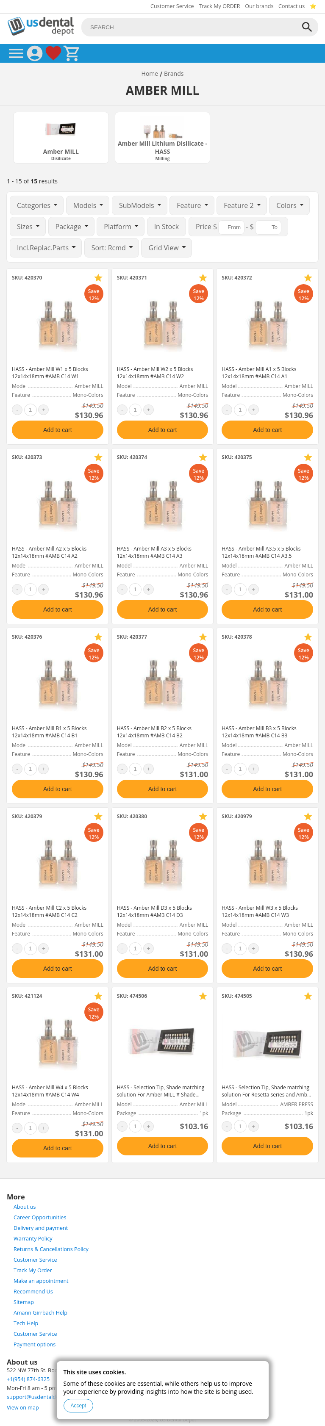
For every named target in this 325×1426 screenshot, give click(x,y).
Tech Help (26, 1323)
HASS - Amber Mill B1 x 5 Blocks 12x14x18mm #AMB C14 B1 (49, 732)
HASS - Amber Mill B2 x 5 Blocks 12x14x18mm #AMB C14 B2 (154, 732)
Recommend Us (33, 1291)
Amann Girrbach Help (40, 1312)
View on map (23, 1407)
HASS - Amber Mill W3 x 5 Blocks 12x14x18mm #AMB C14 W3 (260, 911)
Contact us (291, 6)
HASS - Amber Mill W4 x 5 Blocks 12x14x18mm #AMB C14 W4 (50, 1091)
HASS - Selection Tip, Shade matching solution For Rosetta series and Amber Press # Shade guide (267, 1094)
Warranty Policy (33, 1238)
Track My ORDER (219, 6)
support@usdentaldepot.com (43, 1397)
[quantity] (30, 410)
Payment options (35, 1344)
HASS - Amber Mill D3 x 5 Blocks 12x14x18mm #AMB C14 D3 (154, 911)
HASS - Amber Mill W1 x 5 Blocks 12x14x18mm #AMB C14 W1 (50, 372)
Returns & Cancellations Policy (51, 1249)
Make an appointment (41, 1281)
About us (25, 1206)
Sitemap (24, 1302)
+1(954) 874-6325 (28, 1379)
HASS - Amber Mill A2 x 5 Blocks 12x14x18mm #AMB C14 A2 (49, 552)
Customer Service (172, 6)
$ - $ (238, 227)
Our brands (259, 6)
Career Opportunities (40, 1217)
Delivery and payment (41, 1228)
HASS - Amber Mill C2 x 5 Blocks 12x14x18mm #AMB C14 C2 (49, 911)
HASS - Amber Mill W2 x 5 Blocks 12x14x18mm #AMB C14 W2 (155, 372)
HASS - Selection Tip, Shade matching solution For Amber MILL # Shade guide (161, 1094)
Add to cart (57, 429)
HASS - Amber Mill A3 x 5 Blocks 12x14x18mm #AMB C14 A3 (154, 552)
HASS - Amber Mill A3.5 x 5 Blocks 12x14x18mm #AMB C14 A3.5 (261, 552)
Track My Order (33, 1270)
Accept (78, 1406)
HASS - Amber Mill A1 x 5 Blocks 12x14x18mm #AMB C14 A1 (259, 372)
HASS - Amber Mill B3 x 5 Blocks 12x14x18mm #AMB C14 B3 (259, 732)
